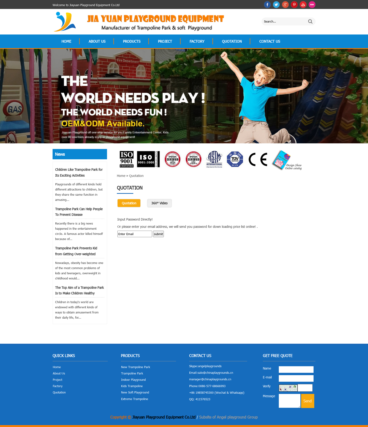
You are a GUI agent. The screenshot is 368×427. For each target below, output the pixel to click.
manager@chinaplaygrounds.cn (210, 379)
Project (165, 41)
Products (131, 41)
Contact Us (269, 41)
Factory (197, 41)
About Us (97, 41)
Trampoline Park (132, 373)
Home (66, 41)
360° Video (159, 203)
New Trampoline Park (135, 367)
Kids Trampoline (132, 386)
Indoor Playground (133, 379)
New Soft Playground (135, 392)
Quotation (232, 41)
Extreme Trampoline (134, 399)
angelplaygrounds (210, 366)
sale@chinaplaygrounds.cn (215, 372)
